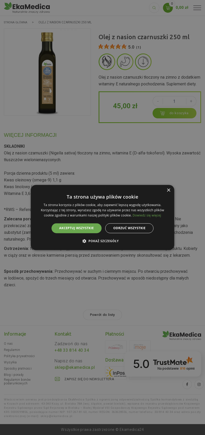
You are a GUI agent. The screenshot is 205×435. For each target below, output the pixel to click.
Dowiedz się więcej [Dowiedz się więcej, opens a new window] (147, 215)
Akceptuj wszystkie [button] (76, 228)
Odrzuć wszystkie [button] (129, 228)
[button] (102, 241)
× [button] (168, 190)
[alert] (102, 217)
